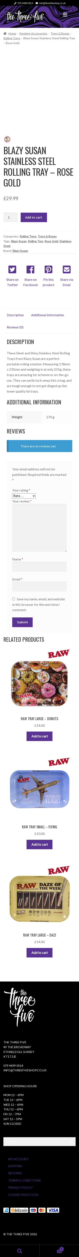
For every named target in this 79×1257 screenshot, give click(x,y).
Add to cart (33, 217)
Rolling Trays (11, 38)
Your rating (21, 490)
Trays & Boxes (60, 33)
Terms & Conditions (24, 1180)
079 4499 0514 (22, 3)
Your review (21, 501)
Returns (15, 1173)
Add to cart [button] (39, 736)
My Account (18, 1159)
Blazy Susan (19, 241)
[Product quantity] (10, 217)
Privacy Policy (20, 1187)
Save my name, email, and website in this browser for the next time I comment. (38, 604)
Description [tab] (15, 315)
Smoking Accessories (33, 33)
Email (17, 579)
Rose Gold (51, 241)
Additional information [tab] (47, 315)
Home (12, 33)
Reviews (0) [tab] (15, 327)
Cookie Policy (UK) (23, 1194)
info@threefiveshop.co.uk (50, 3)
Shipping (15, 1166)
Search (20, 1251)
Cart (52, 1248)
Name (17, 559)
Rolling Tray (35, 241)
